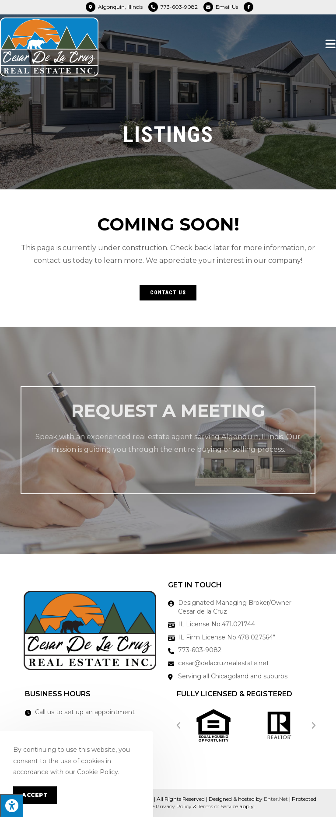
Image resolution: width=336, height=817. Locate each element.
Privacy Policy (174, 806)
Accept (35, 795)
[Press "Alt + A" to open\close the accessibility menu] (11, 805)
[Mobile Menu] (331, 44)
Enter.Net (276, 799)
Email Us (227, 6)
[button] (168, 292)
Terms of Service (218, 806)
